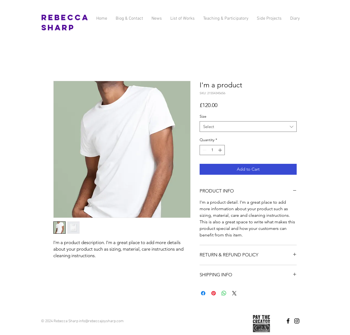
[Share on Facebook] (203, 293)
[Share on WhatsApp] (224, 293)
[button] (269, 19)
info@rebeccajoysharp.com (101, 321)
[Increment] (220, 150)
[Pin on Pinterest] (213, 293)
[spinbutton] (212, 150)
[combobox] (248, 126)
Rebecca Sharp (65, 22)
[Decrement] (203, 150)
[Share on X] (234, 293)
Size (203, 116)
